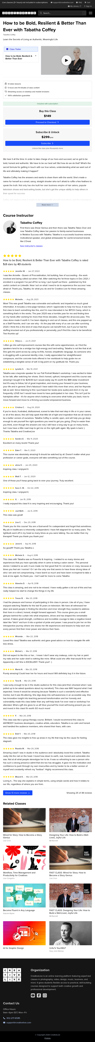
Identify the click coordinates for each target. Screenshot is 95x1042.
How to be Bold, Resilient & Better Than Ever (18, 57)
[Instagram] (45, 995)
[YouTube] (33, 995)
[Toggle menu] (90, 13)
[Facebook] (39, 995)
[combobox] (62, 13)
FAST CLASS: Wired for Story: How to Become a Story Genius (67, 874)
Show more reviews (17, 792)
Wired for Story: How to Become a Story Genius (22, 836)
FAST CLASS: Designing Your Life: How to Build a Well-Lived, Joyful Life (69, 912)
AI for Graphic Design (13, 948)
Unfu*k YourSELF (57, 948)
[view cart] (88, 2)
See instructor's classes (31, 245)
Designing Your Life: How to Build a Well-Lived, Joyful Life (69, 836)
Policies (48, 1038)
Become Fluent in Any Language (19, 910)
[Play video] (66, 60)
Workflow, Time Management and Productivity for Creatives (19, 874)
